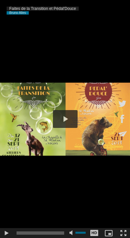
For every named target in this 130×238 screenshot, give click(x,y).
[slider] (40, 233)
